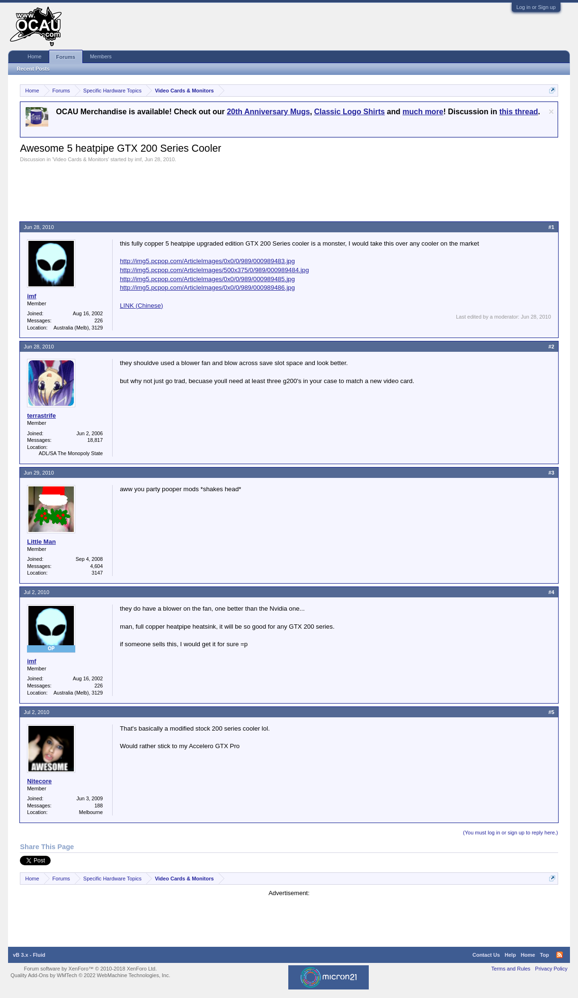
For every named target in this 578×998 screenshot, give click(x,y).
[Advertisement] (192, 188)
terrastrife (41, 415)
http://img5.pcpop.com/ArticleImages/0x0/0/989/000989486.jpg (207, 287)
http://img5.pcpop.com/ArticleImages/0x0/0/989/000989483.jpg (207, 261)
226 (98, 320)
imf (138, 159)
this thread (518, 112)
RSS (559, 955)
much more (422, 112)
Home (34, 56)
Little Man (41, 541)
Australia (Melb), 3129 (78, 327)
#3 (551, 473)
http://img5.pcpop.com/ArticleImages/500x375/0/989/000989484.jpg (214, 270)
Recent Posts (33, 69)
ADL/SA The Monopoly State (71, 453)
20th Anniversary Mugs (268, 112)
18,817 (95, 440)
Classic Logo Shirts (349, 112)
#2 (551, 346)
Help (510, 955)
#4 (551, 592)
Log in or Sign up (536, 7)
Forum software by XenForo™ (90, 968)
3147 (97, 573)
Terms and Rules (511, 968)
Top (544, 955)
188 (98, 805)
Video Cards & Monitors (80, 159)
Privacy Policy (551, 968)
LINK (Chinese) (141, 305)
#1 (551, 227)
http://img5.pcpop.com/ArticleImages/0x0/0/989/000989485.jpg (207, 279)
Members (101, 56)
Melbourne (91, 812)
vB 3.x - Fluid (29, 955)
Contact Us (486, 955)
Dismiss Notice (551, 111)
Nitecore (39, 781)
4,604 (96, 566)
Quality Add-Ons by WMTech (90, 975)
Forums (65, 57)
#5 (551, 712)
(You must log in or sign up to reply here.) (510, 832)
